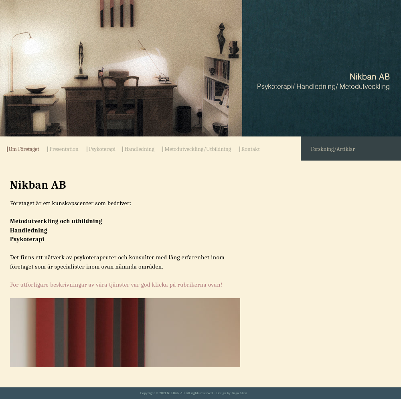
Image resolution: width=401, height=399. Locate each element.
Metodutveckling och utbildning (56, 221)
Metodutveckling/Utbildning (197, 149)
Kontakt (250, 149)
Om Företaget (24, 149)
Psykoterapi (102, 149)
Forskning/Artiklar (333, 149)
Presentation (64, 149)
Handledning (139, 149)
